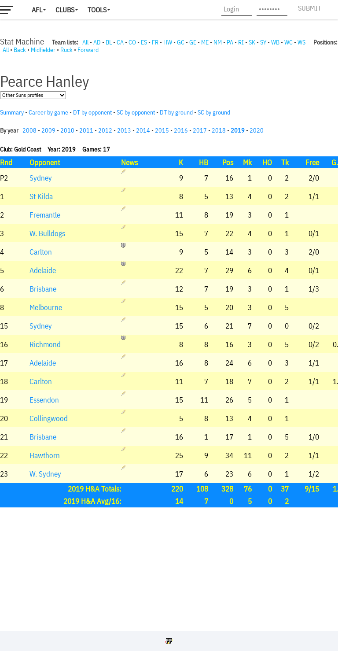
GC (180, 42)
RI (241, 42)
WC (288, 42)
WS (301, 42)
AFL (37, 9)
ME (205, 42)
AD (97, 42)
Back (20, 50)
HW (167, 42)
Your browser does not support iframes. (169, 340)
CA (120, 42)
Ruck (66, 50)
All (85, 42)
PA (230, 42)
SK (252, 42)
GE (192, 42)
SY (263, 42)
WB (275, 42)
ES (144, 42)
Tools (97, 9)
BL (109, 42)
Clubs (64, 9)
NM (217, 42)
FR (155, 42)
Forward (88, 50)
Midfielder (43, 50)
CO (132, 42)
